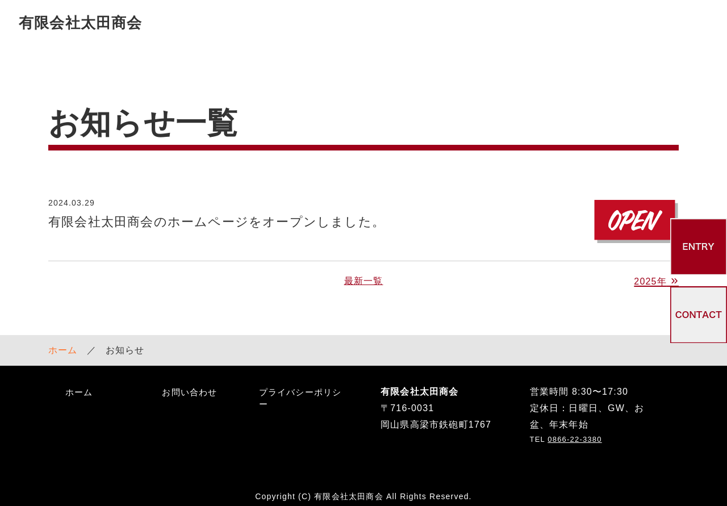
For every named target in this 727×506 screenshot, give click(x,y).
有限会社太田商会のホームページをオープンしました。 (216, 213)
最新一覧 (363, 272)
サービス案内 (370, 22)
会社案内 (452, 22)
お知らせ (594, 22)
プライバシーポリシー (300, 389)
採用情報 (523, 22)
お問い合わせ (676, 22)
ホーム (63, 341)
